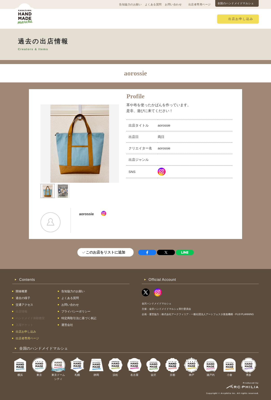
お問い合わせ (173, 4)
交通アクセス (81, 18)
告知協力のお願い (130, 4)
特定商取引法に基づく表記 (78, 318)
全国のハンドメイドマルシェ (235, 3)
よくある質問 (153, 4)
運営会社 (67, 325)
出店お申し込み (240, 19)
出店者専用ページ (199, 4)
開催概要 (55, 18)
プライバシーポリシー (75, 311)
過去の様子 (107, 18)
